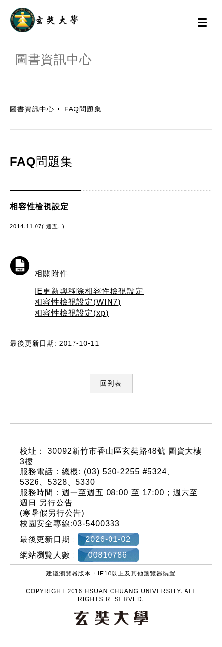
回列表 (111, 383)
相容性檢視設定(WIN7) (78, 302)
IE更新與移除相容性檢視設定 (89, 291)
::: (3, 84)
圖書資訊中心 (32, 109)
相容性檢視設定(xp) (72, 313)
